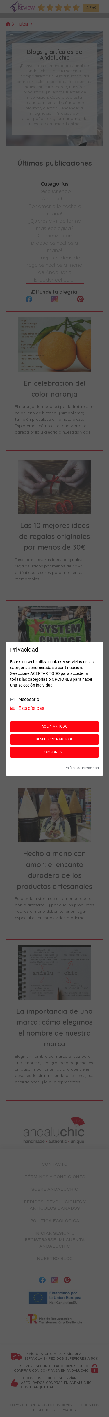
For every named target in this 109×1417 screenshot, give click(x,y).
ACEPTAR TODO (54, 726)
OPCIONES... (54, 752)
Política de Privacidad (82, 768)
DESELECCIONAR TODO (54, 739)
